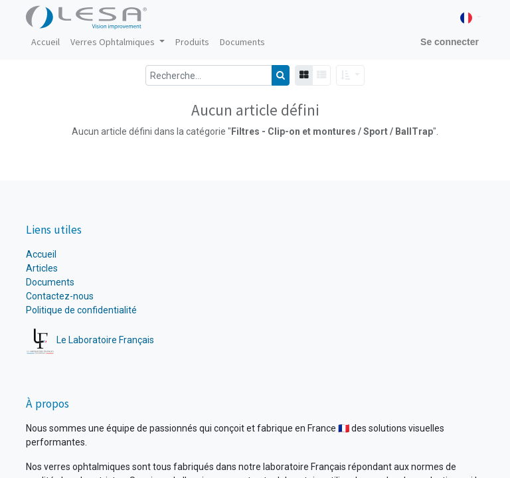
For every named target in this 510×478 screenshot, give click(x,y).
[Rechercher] (281, 75)
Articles (42, 268)
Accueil (42, 254)
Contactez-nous (60, 296)
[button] (350, 75)
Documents (50, 282)
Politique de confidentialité (81, 310)
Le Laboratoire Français (90, 340)
